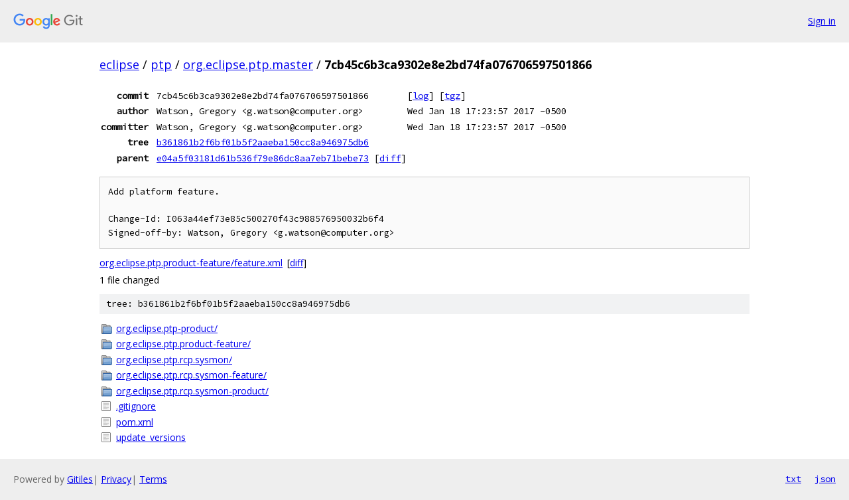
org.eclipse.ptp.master (248, 64)
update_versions (151, 437)
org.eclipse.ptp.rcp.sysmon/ (174, 359)
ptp (161, 64)
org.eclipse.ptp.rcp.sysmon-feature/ (191, 375)
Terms (153, 479)
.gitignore (136, 406)
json (825, 479)
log (420, 96)
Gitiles (80, 479)
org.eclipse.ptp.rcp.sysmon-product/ (192, 390)
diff (390, 158)
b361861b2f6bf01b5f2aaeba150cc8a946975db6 (263, 142)
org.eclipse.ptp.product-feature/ (183, 343)
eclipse (119, 64)
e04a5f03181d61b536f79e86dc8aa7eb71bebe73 (263, 158)
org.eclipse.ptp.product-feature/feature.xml (191, 262)
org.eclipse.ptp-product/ (167, 328)
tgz (452, 96)
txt (793, 479)
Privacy (116, 479)
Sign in (822, 21)
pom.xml (134, 422)
